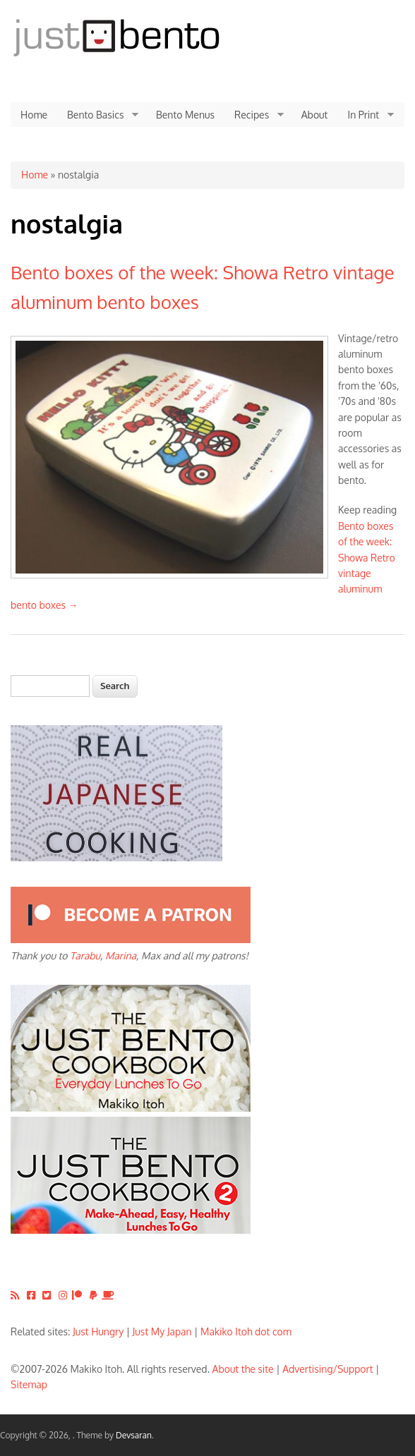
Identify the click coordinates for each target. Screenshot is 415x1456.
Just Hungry (98, 1331)
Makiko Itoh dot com (245, 1331)
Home (33, 115)
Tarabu (85, 955)
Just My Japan (162, 1331)
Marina (120, 955)
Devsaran (134, 1435)
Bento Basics (97, 115)
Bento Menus (185, 115)
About (314, 115)
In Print (365, 115)
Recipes (254, 115)
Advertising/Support (327, 1369)
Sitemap (29, 1384)
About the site (243, 1369)
